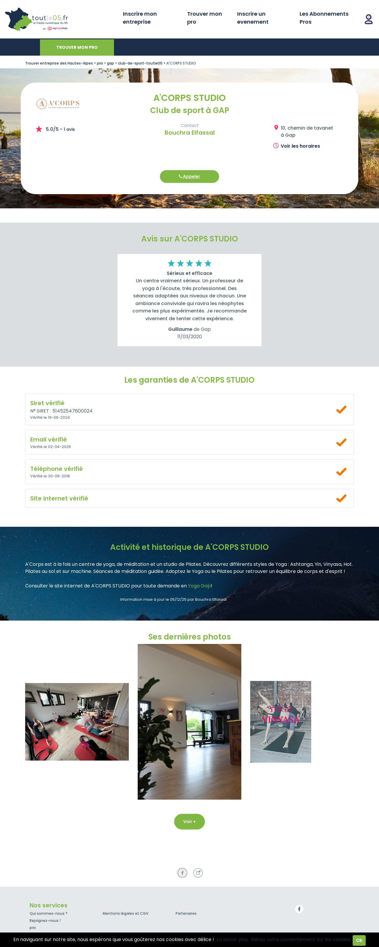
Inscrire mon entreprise (140, 17)
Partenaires (186, 913)
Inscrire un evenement (253, 17)
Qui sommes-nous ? (49, 913)
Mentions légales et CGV (125, 913)
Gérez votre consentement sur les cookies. (301, 939)
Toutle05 (59, 19)
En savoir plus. (232, 939)
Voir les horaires (300, 146)
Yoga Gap (199, 585)
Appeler (189, 176)
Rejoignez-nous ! (45, 920)
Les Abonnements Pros (324, 17)
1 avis (69, 129)
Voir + (189, 821)
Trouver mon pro (204, 17)
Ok (359, 940)
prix (33, 927)
